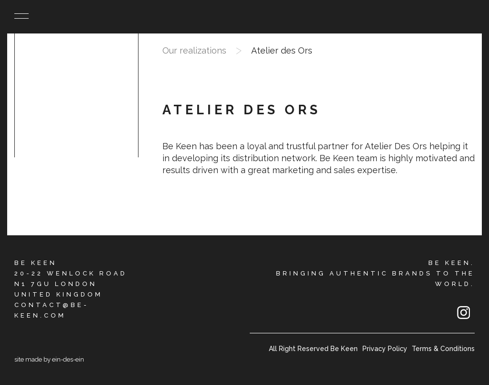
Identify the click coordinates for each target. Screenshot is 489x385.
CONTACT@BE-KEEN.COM (51, 310)
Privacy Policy (384, 348)
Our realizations (194, 50)
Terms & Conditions (443, 348)
